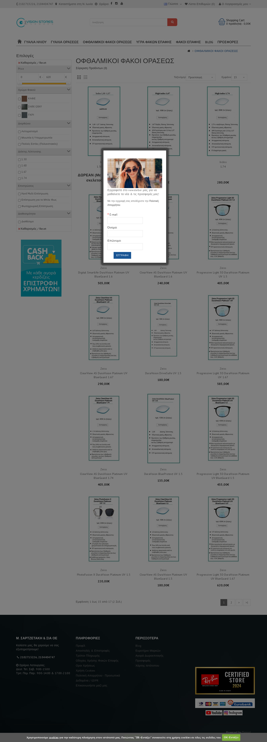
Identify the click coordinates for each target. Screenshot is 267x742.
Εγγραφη (122, 255)
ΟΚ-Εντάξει (231, 737)
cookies (54, 737)
